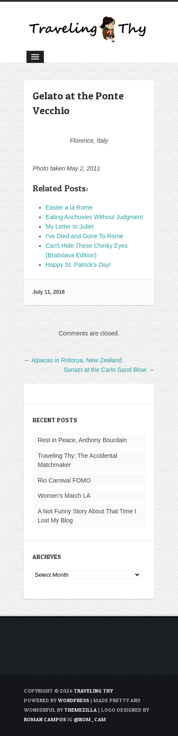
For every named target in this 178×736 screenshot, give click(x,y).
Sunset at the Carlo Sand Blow (104, 369)
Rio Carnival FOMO (64, 480)
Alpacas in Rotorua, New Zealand (76, 360)
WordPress (73, 700)
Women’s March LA (64, 495)
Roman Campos (45, 719)
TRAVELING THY (93, 690)
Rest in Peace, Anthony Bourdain (82, 440)
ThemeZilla (80, 709)
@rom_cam (90, 719)
